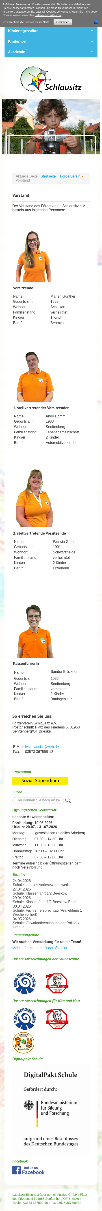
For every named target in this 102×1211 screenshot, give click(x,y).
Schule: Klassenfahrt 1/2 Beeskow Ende (45, 902)
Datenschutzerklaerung (48, 15)
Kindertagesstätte (23, 31)
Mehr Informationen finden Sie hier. (40, 948)
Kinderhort (17, 41)
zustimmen (62, 22)
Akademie (16, 52)
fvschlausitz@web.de (42, 747)
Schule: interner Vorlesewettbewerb (41, 885)
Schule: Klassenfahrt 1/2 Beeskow (40, 893)
